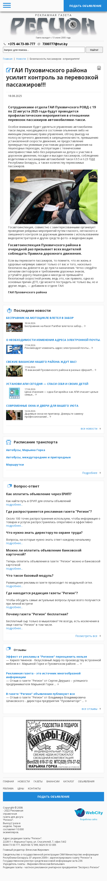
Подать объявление (85, 6)
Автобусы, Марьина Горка (25, 450)
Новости (21, 58)
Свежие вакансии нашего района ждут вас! (41, 362)
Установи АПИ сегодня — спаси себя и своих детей (47, 384)
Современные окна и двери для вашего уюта (42, 406)
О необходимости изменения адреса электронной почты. (53, 340)
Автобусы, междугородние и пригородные (38, 457)
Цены (21, 788)
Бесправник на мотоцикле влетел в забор (40, 318)
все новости (89, 428)
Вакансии (53, 781)
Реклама (8, 788)
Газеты (38, 781)
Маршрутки (15, 464)
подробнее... (14, 504)
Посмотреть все (86, 636)
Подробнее (89, 473)
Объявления (86, 781)
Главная (7, 58)
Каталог (68, 781)
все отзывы (89, 709)
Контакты (34, 788)
